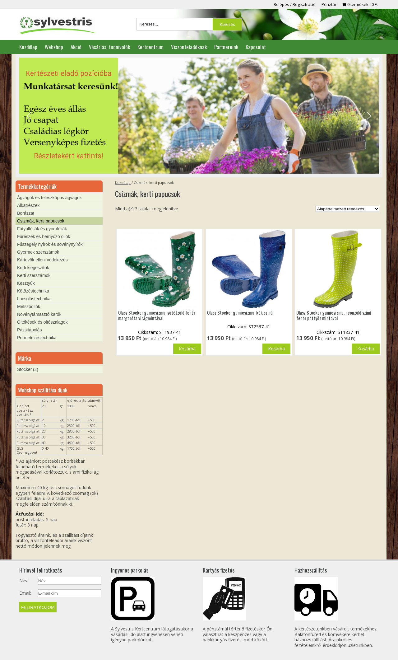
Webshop (54, 47)
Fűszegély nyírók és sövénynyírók (50, 244)
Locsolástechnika (33, 298)
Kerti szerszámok (33, 275)
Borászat (25, 213)
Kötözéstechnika (33, 290)
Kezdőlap (28, 47)
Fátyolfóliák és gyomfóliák (42, 228)
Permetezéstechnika (37, 337)
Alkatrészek (28, 205)
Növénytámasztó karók (39, 314)
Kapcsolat (256, 47)
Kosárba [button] (276, 349)
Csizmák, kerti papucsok (40, 220)
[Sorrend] (347, 209)
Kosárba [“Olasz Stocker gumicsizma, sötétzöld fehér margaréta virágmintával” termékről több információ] (187, 349)
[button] (199, 116)
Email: (25, 593)
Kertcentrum (150, 47)
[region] (199, 116)
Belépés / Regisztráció (295, 4)
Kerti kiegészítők (33, 267)
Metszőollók (28, 306)
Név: (23, 580)
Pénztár (329, 4)
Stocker (24, 369)
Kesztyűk (26, 283)
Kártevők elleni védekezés (42, 259)
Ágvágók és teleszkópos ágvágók (49, 197)
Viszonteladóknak (189, 47)
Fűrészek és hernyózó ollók (43, 236)
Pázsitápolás (29, 329)
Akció (76, 47)
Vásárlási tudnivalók (109, 47)
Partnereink (226, 47)
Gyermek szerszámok (38, 252)
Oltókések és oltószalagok (42, 322)
